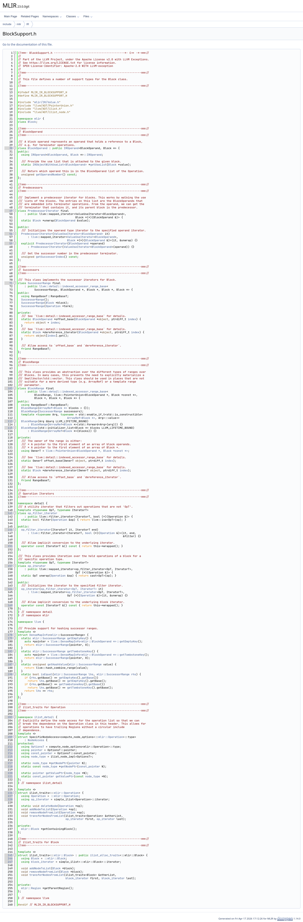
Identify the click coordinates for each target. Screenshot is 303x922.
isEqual (46, 674)
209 (8, 737)
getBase (87, 677)
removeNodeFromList (44, 812)
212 (8, 746)
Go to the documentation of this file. (27, 44)
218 (8, 766)
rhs (133, 674)
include (7, 24)
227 (8, 796)
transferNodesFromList (46, 816)
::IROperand (93, 154)
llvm (34, 237)
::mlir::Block (54, 858)
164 (8, 589)
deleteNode (49, 806)
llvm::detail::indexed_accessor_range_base (72, 286)
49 (8, 211)
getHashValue (57, 664)
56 (8, 234)
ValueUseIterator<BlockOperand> (78, 234)
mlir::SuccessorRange (49, 638)
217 (8, 763)
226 (8, 793)
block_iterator (42, 862)
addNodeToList (40, 809)
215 (8, 756)
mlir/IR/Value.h (46, 102)
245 (8, 855)
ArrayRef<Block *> (53, 408)
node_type (38, 756)
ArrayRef (55, 424)
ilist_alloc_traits (105, 855)
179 (8, 638)
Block (32, 122)
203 (8, 717)
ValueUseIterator (80, 237)
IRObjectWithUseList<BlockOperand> (60, 164)
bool (88, 533)
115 (8, 428)
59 (8, 243)
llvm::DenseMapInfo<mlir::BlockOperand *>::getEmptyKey (94, 641)
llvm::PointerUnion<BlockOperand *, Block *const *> (87, 451)
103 (8, 388)
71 (8, 283)
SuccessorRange (39, 283)
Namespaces (52, 16)
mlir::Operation (110, 737)
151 (8, 546)
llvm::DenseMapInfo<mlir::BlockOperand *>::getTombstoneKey (97, 654)
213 (8, 750)
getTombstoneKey (79, 651)
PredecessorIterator (43, 211)
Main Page (10, 16)
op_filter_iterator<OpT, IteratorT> (69, 589)
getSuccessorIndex (50, 257)
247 (8, 862)
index (132, 319)
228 (8, 799)
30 (8, 148)
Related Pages (30, 16)
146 (8, 529)
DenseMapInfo (39, 635)
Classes (72, 16)
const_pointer (41, 753)
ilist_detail (44, 717)
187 (8, 664)
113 (8, 421)
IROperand (71, 148)
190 (8, 674)
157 (8, 566)
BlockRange (36, 388)
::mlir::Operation (65, 796)
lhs (91, 674)
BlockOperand (38, 148)
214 (8, 753)
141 (8, 513)
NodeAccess (36, 740)
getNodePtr (59, 763)
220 (8, 773)
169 (8, 605)
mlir (19, 24)
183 (8, 651)
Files (88, 16)
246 (8, 858)
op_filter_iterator (42, 513)
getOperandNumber (49, 174)
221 (8, 776)
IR (27, 24)
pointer (37, 750)
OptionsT (37, 746)
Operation (53, 306)
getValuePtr (55, 773)
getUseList (98, 164)
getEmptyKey (76, 638)
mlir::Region (31, 888)
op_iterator (37, 566)
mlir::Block (30, 829)
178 (8, 635)
